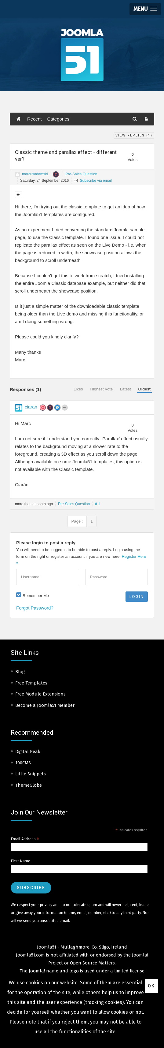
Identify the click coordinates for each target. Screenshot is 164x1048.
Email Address (25, 839)
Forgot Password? (34, 607)
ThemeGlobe (28, 785)
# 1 (97, 504)
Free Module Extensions (40, 694)
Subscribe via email (92, 180)
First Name (20, 861)
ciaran (31, 406)
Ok (151, 985)
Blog (20, 671)
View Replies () (133, 135)
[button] (145, 9)
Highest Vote (101, 389)
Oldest (144, 389)
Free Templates (31, 683)
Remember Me (36, 595)
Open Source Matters (92, 963)
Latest (125, 389)
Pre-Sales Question (81, 174)
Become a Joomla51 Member (45, 705)
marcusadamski (35, 174)
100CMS (23, 763)
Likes (78, 389)
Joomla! (37, 971)
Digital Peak (27, 751)
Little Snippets (30, 774)
